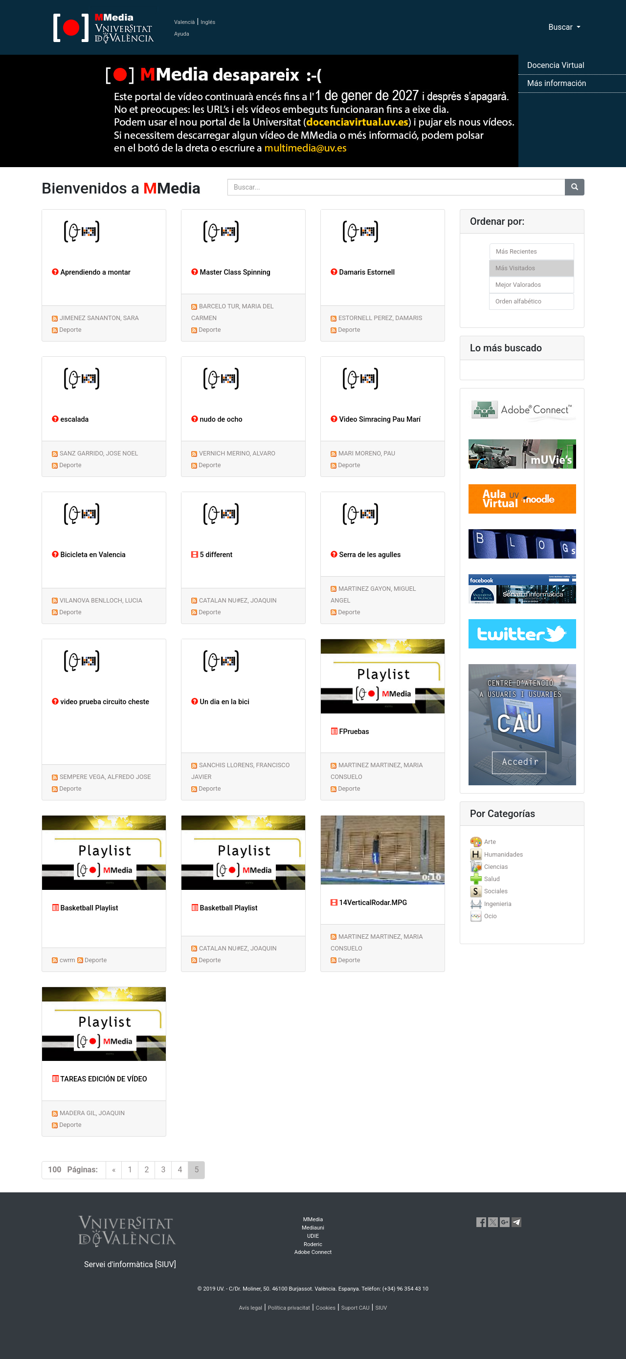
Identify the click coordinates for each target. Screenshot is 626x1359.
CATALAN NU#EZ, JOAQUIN (238, 600)
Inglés (208, 22)
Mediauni (313, 1228)
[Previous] (114, 1170)
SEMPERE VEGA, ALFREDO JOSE (105, 776)
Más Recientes (516, 251)
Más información (556, 83)
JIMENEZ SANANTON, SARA (99, 318)
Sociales (496, 891)
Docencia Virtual (555, 65)
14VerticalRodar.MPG (369, 903)
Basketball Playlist (85, 908)
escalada (70, 419)
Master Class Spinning (230, 272)
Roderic (313, 1244)
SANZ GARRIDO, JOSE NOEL (99, 453)
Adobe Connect (313, 1252)
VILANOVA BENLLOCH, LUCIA (101, 600)
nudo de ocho (217, 419)
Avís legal (251, 1308)
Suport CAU (355, 1308)
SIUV (381, 1308)
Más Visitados (515, 268)
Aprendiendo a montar (91, 272)
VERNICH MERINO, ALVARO (237, 453)
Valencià (184, 22)
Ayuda (181, 34)
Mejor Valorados (518, 284)
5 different (211, 555)
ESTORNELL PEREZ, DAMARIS (380, 318)
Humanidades (503, 854)
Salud (492, 879)
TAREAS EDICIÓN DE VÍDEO (99, 1079)
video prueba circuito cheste (100, 702)
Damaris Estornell (363, 272)
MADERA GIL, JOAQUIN (92, 1113)
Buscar (561, 27)
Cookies (325, 1308)
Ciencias (496, 866)
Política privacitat (289, 1308)
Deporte (70, 329)
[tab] (522, 842)
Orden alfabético (518, 301)
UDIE (313, 1236)
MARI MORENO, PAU (366, 453)
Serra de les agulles (366, 555)
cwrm (67, 960)
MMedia (313, 1219)
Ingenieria (498, 903)
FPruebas (350, 732)
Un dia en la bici (220, 702)
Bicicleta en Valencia (89, 555)
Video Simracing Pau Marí (376, 419)
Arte (490, 841)
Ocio (490, 916)
